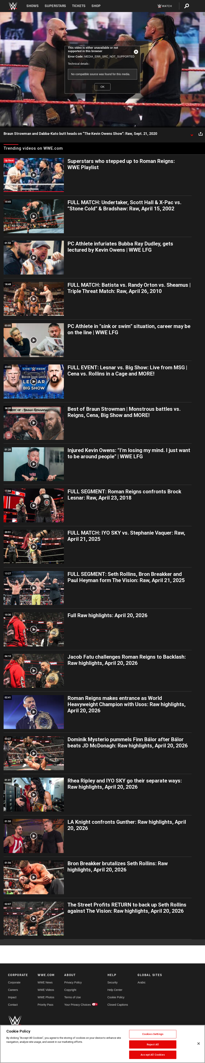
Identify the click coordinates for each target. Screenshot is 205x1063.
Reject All (153, 1044)
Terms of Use (72, 997)
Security (113, 982)
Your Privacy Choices (77, 1004)
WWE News (45, 982)
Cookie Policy (116, 997)
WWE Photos (46, 997)
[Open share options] (200, 133)
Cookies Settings (152, 1034)
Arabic (142, 982)
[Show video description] (191, 133)
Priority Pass (45, 1004)
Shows (32, 6)
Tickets (78, 6)
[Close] (198, 1043)
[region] (102, 1044)
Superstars (55, 6)
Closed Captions (118, 1004)
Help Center (115, 989)
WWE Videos (46, 989)
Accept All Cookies (153, 1054)
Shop (95, 6)
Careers (13, 989)
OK (102, 86)
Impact (12, 997)
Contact (13, 1004)
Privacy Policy (73, 982)
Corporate (14, 982)
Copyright (70, 989)
